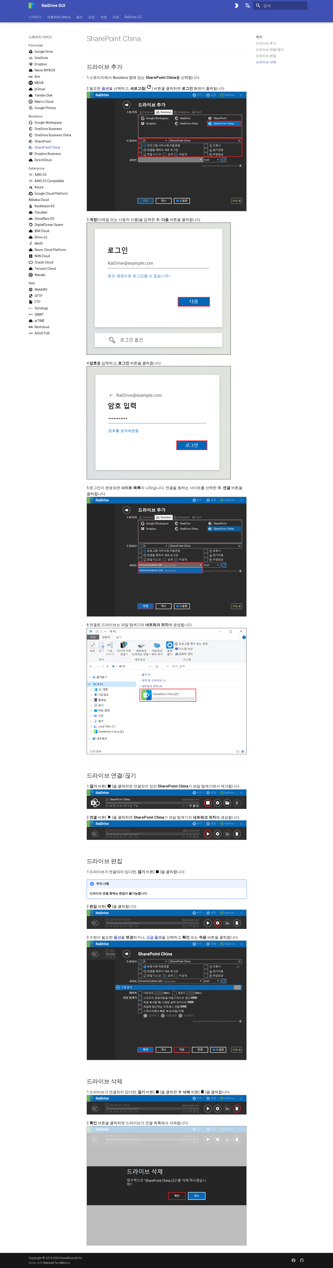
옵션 (79, 17)
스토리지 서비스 (59, 17)
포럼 (115, 17)
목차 (259, 37)
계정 (103, 17)
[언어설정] (247, 5)
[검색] (280, 5)
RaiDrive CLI (133, 17)
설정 (91, 17)
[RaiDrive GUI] (31, 5)
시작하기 (35, 17)
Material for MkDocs (56, 1263)
